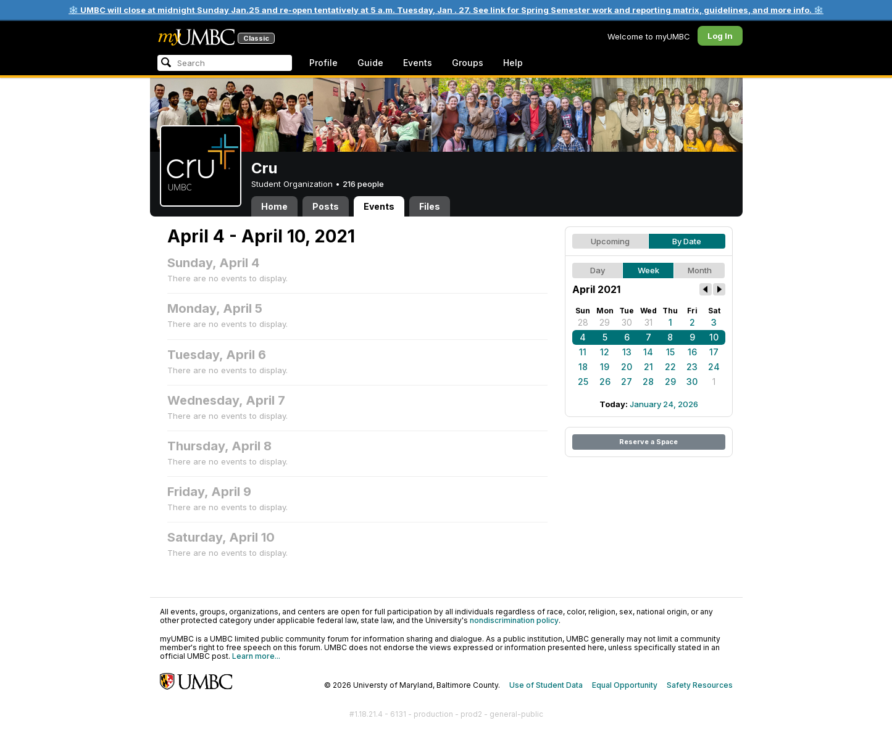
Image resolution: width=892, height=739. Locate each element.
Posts (325, 206)
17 (714, 352)
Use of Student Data (546, 685)
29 (604, 322)
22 (670, 366)
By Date (686, 241)
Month (700, 270)
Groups (467, 62)
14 (648, 352)
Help (513, 62)
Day (597, 270)
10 (714, 337)
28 (583, 322)
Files (429, 206)
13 (626, 352)
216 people (363, 184)
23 (692, 366)
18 (583, 366)
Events (417, 62)
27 (626, 381)
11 (582, 352)
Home (274, 206)
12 (604, 352)
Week (648, 270)
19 (604, 366)
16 (692, 352)
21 (648, 366)
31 (648, 322)
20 (626, 366)
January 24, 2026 (664, 404)
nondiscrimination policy (514, 620)
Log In (720, 36)
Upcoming (610, 241)
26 (605, 381)
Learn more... (256, 656)
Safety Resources (700, 685)
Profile (323, 62)
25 (583, 381)
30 (627, 322)
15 (670, 352)
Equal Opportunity (624, 685)
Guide (370, 62)
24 (714, 366)
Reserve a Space (648, 441)
